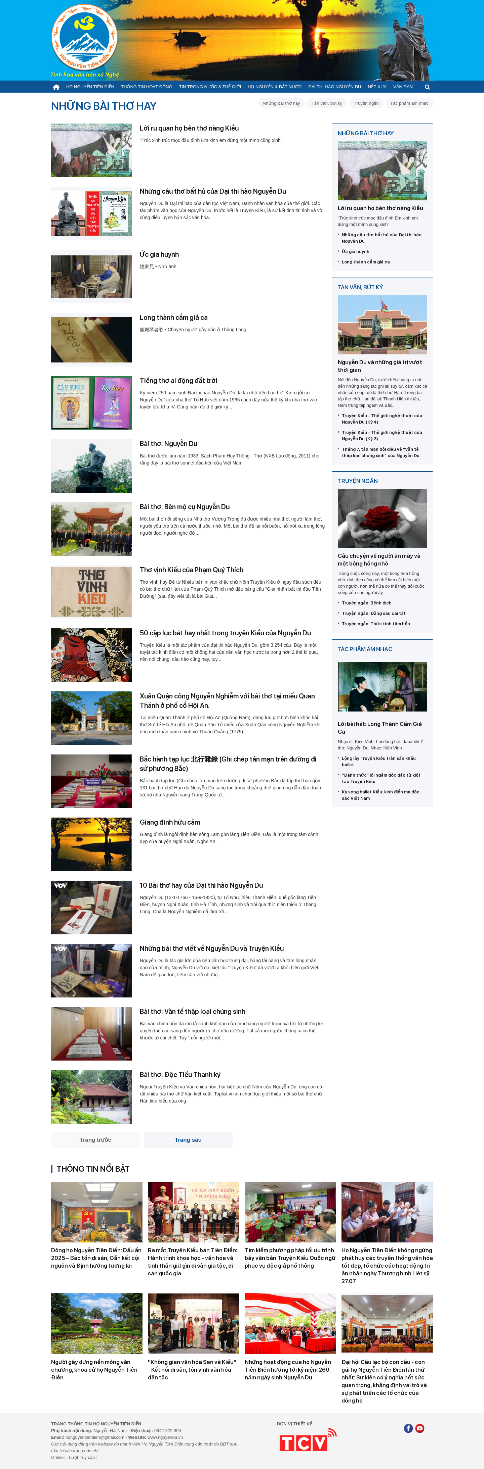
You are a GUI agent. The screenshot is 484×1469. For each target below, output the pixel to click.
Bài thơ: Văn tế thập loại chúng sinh (192, 1012)
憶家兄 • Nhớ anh (158, 266)
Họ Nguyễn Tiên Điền (90, 86)
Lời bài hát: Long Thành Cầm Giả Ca (380, 728)
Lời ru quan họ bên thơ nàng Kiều (189, 128)
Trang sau (188, 1140)
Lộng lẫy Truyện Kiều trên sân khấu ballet (379, 761)
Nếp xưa (377, 86)
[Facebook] (408, 1429)
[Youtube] (420, 1429)
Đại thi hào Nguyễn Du (334, 86)
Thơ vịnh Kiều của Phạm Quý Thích (191, 570)
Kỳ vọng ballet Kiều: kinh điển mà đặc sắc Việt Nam (380, 795)
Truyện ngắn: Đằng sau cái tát (374, 613)
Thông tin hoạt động (146, 86)
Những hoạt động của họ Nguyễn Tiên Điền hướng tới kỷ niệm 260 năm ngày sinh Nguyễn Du (288, 1370)
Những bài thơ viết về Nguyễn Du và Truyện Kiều (212, 948)
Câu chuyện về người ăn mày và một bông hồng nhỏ (379, 559)
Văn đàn (403, 86)
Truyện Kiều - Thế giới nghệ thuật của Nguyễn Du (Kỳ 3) (382, 435)
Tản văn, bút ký (327, 103)
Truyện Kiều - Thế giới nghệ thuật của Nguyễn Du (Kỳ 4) (382, 419)
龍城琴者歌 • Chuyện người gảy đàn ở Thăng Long (193, 329)
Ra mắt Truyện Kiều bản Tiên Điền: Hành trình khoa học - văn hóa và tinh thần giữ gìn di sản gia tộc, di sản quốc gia (192, 1262)
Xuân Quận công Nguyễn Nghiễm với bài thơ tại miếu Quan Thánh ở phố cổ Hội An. (227, 700)
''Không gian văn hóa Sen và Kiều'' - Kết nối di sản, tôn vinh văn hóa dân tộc (192, 1370)
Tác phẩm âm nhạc (409, 103)
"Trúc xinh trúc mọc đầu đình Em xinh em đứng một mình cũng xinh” (211, 140)
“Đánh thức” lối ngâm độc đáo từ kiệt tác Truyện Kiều (381, 778)
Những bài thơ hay (281, 103)
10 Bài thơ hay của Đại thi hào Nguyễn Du (201, 885)
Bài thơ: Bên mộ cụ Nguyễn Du (185, 507)
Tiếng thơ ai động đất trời (178, 381)
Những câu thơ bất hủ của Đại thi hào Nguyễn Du (213, 191)
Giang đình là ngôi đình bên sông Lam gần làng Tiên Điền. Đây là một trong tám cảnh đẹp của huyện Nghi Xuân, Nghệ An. (229, 838)
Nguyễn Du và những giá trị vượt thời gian (380, 366)
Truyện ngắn (366, 103)
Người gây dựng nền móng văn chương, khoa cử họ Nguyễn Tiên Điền (94, 1370)
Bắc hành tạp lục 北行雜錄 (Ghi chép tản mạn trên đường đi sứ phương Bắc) (228, 764)
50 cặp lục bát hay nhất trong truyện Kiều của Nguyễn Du (225, 633)
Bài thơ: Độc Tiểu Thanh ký (180, 1075)
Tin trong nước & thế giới (210, 86)
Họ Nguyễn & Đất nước (274, 86)
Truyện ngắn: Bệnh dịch (367, 602)
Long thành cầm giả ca (174, 317)
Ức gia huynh (159, 254)
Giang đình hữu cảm (170, 822)
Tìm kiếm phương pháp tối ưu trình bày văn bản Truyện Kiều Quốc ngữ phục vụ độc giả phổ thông (290, 1258)
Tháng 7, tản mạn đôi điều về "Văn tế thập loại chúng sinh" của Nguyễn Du (380, 452)
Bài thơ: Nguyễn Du (168, 444)
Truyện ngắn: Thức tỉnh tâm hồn (376, 623)
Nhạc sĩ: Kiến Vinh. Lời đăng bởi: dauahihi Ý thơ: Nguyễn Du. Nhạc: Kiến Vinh (381, 744)
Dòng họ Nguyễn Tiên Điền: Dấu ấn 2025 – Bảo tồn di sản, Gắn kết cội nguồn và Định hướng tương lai (96, 1258)
